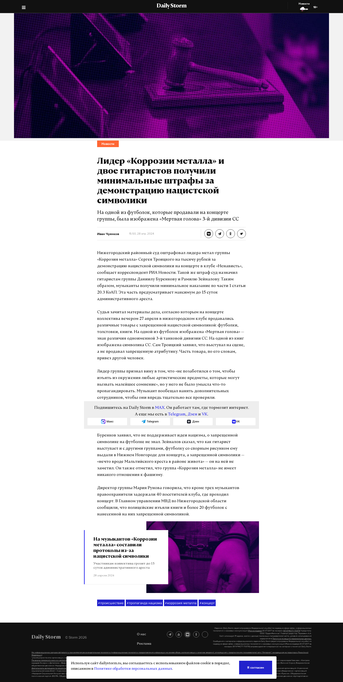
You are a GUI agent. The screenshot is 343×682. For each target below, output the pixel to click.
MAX (159, 408)
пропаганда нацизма (144, 603)
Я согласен (255, 667)
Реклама (144, 643)
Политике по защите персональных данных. (292, 638)
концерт (207, 603)
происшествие (111, 603)
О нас (141, 634)
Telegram (177, 414)
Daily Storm (171, 6)
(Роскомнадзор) (255, 631)
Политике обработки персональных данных (133, 669)
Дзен (192, 414)
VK (204, 414)
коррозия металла (180, 603)
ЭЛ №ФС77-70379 (291, 631)
